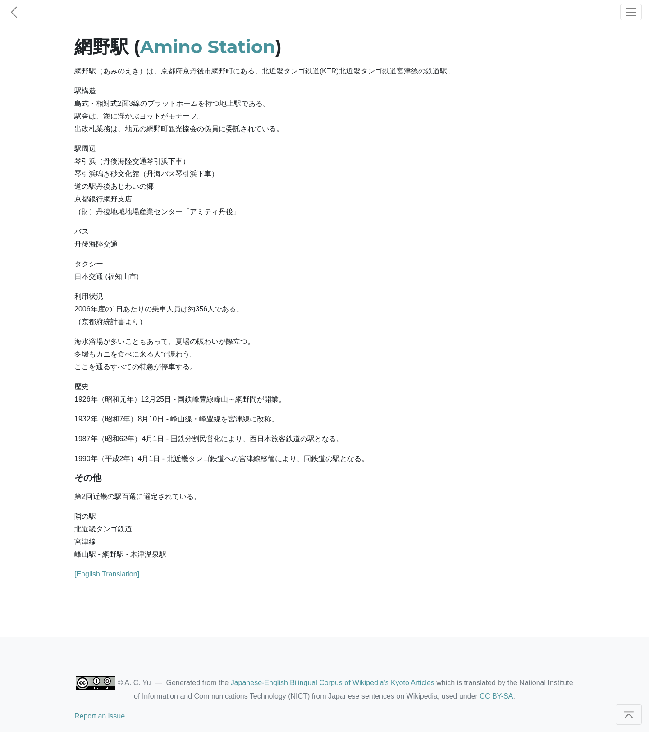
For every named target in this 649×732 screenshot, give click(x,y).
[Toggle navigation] (631, 12)
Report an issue (99, 716)
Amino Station (207, 47)
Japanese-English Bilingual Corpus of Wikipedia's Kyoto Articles (332, 682)
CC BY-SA (496, 696)
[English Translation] (106, 574)
